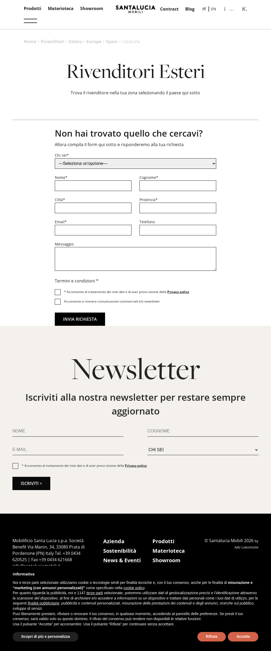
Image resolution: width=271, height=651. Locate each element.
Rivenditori (52, 41)
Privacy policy (178, 292)
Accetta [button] (243, 636)
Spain (112, 41)
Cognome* (148, 177)
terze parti (95, 593)
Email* (61, 221)
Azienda (113, 541)
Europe (94, 41)
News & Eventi (122, 560)
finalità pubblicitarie (43, 603)
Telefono (147, 221)
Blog (190, 9)
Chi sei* (62, 155)
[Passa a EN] (213, 9)
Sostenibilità (119, 550)
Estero (75, 41)
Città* (60, 199)
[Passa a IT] (204, 9)
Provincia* (148, 199)
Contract (169, 9)
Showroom (91, 8)
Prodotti (32, 8)
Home (30, 41)
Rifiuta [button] (212, 636)
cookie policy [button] (134, 588)
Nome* (61, 177)
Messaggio (64, 244)
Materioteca (61, 8)
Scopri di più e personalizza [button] (45, 636)
